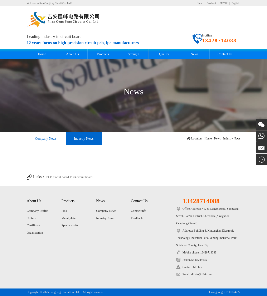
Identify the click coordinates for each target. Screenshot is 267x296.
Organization (35, 232)
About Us (72, 54)
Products (103, 54)
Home (200, 3)
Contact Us (225, 54)
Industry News (84, 138)
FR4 (64, 210)
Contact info (138, 210)
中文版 (224, 3)
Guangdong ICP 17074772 (224, 292)
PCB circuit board (57, 177)
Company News (46, 138)
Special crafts (69, 225)
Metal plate (68, 218)
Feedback (211, 3)
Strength (133, 54)
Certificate (33, 225)
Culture (31, 218)
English (235, 3)
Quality (164, 54)
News (194, 54)
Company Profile (37, 210)
